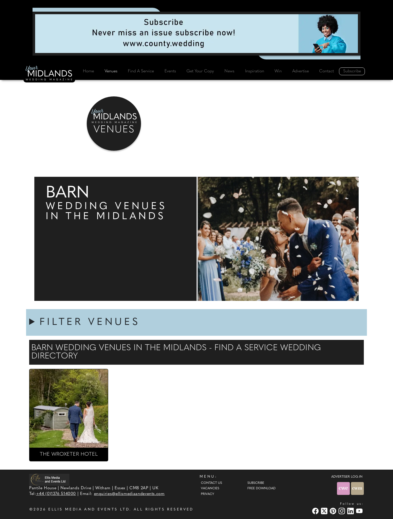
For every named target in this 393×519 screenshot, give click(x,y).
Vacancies (210, 488)
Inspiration (254, 71)
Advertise (300, 71)
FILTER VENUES (90, 322)
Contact (326, 71)
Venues (111, 71)
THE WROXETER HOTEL (69, 454)
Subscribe (352, 71)
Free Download (261, 488)
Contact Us (211, 483)
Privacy (207, 494)
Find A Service (141, 71)
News (229, 71)
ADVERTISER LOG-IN (347, 476)
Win (278, 71)
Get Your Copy (200, 71)
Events (170, 71)
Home (88, 71)
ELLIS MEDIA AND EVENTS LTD (88, 510)
